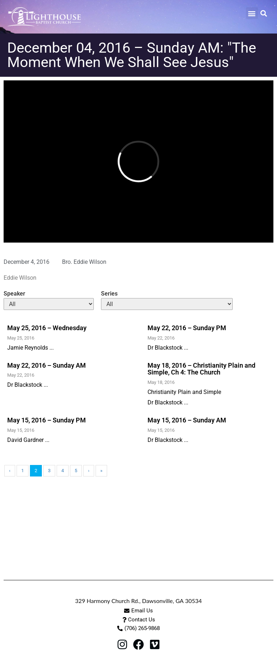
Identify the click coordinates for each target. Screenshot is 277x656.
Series (109, 294)
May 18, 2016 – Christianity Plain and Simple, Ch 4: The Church (201, 369)
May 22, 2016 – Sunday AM (46, 365)
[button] (252, 13)
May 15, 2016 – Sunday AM (187, 420)
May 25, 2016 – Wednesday (47, 328)
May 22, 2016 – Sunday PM (187, 328)
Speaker (14, 294)
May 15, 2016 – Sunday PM (46, 420)
